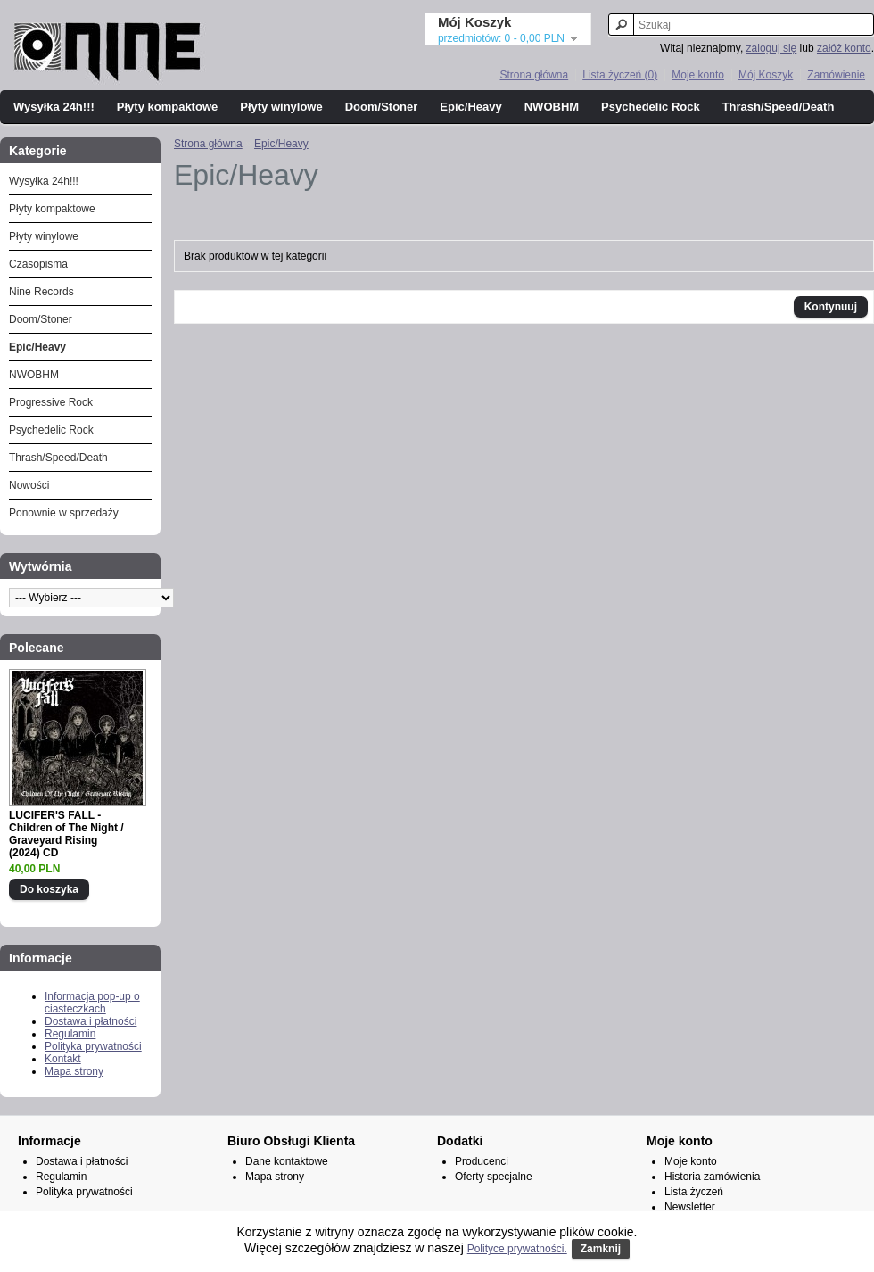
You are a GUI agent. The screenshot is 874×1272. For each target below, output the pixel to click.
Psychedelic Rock (650, 106)
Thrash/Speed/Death (778, 106)
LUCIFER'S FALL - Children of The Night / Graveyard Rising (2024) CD (66, 834)
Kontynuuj (830, 307)
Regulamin (70, 1034)
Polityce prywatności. (517, 1249)
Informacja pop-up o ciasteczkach (92, 1002)
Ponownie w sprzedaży (64, 513)
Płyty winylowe (281, 106)
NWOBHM (551, 106)
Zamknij (601, 1249)
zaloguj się (771, 48)
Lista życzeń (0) (619, 75)
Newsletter (689, 1207)
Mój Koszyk (765, 75)
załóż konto (844, 48)
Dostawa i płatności (90, 1021)
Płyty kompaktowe (167, 106)
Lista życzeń (693, 1191)
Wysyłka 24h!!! (54, 106)
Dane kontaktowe (286, 1161)
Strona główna (533, 75)
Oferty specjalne (493, 1176)
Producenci (481, 1161)
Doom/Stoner (381, 106)
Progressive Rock (51, 402)
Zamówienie (836, 75)
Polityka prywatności (93, 1046)
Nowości (29, 485)
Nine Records (41, 291)
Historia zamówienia (712, 1176)
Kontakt (63, 1059)
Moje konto (698, 75)
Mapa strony (74, 1071)
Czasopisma (38, 264)
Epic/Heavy (470, 106)
